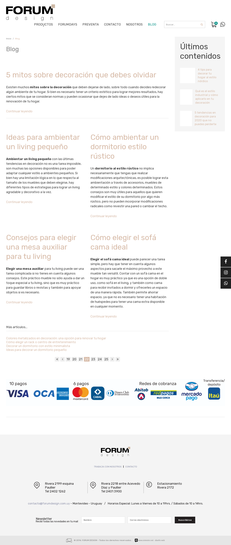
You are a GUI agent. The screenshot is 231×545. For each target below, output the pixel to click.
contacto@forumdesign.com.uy (49, 503)
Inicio (8, 38)
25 (106, 359)
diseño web (160, 540)
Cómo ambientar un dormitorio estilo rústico (124, 147)
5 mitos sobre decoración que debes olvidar (81, 74)
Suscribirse (185, 520)
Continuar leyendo (19, 111)
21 (80, 359)
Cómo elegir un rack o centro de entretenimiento (41, 342)
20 (74, 359)
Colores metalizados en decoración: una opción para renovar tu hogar (56, 338)
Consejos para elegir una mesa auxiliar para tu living (41, 247)
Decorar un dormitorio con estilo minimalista (38, 346)
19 (68, 359)
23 (93, 359)
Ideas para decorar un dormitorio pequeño (36, 350)
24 (100, 359)
